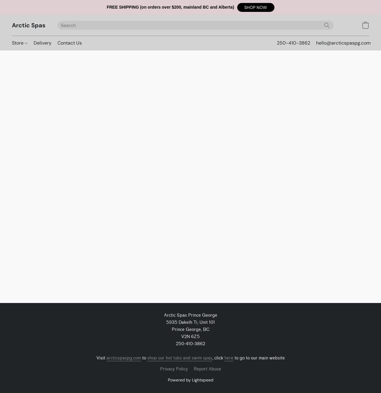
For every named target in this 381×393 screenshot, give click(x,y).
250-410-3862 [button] (293, 43)
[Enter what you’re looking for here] (195, 25)
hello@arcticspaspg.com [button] (343, 43)
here (228, 358)
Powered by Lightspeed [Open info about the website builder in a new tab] (190, 380)
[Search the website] (326, 25)
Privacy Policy (174, 369)
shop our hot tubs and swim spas (179, 358)
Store (19, 43)
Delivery (42, 43)
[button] (255, 7)
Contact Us (69, 43)
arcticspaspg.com (124, 358)
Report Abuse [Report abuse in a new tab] (207, 369)
